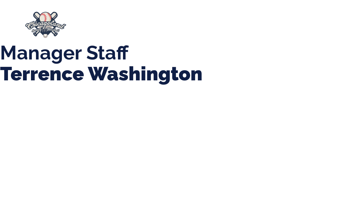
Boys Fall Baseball (284, 22)
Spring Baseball (138, 22)
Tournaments (186, 22)
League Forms (198, 28)
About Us (94, 22)
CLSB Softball (233, 22)
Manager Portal (151, 28)
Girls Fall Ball (103, 28)
